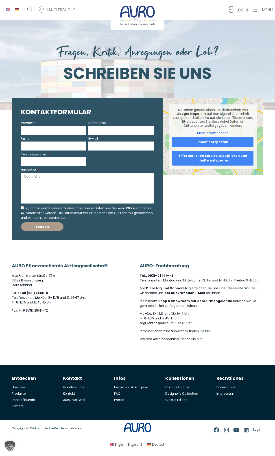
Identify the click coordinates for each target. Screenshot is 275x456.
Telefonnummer (34, 155)
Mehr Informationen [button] (213, 133)
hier (208, 331)
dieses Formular (241, 288)
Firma (25, 139)
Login (257, 429)
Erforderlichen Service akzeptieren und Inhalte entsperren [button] (213, 158)
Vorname (28, 123)
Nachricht (29, 170)
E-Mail (93, 139)
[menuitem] (8, 9)
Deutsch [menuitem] (158, 444)
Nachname (97, 123)
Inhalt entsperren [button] (213, 142)
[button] (263, 10)
